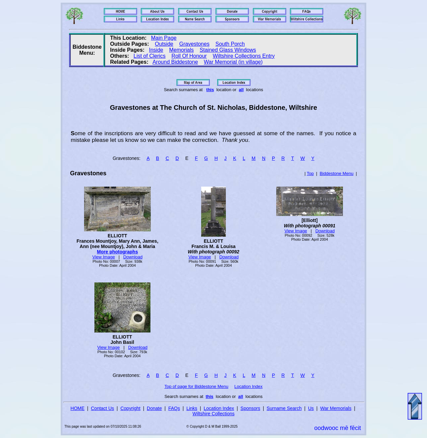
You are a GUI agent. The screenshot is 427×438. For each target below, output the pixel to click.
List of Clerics (149, 56)
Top (310, 173)
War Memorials (336, 408)
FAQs (174, 408)
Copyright (130, 408)
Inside (156, 50)
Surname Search (284, 408)
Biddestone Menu (336, 173)
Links (191, 408)
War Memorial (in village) (233, 62)
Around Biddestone (175, 62)
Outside (164, 44)
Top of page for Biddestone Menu (196, 386)
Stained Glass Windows (228, 50)
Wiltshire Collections (213, 413)
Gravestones (194, 44)
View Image (103, 256)
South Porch (230, 44)
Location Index (249, 386)
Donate (154, 408)
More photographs (117, 251)
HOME (77, 408)
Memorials (181, 50)
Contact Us (102, 408)
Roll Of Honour (189, 56)
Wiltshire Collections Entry (244, 56)
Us (311, 408)
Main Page (164, 38)
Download (132, 256)
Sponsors (250, 408)
